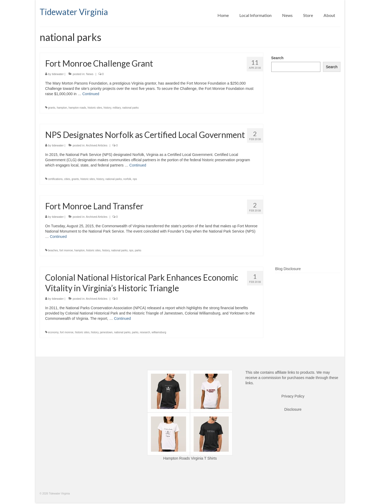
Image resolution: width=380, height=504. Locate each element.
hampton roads (77, 107)
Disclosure (292, 409)
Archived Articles (96, 145)
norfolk (127, 179)
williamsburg (158, 332)
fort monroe (66, 250)
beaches (53, 250)
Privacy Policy (292, 396)
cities (67, 179)
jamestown (106, 332)
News (89, 74)
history (107, 107)
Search (277, 58)
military (117, 107)
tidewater (58, 74)
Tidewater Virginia (74, 12)
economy (53, 332)
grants (51, 107)
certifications (55, 179)
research (145, 332)
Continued (90, 94)
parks (138, 250)
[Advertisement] (306, 177)
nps (135, 179)
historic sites (95, 107)
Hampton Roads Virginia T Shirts (190, 458)
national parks (130, 107)
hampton (62, 107)
